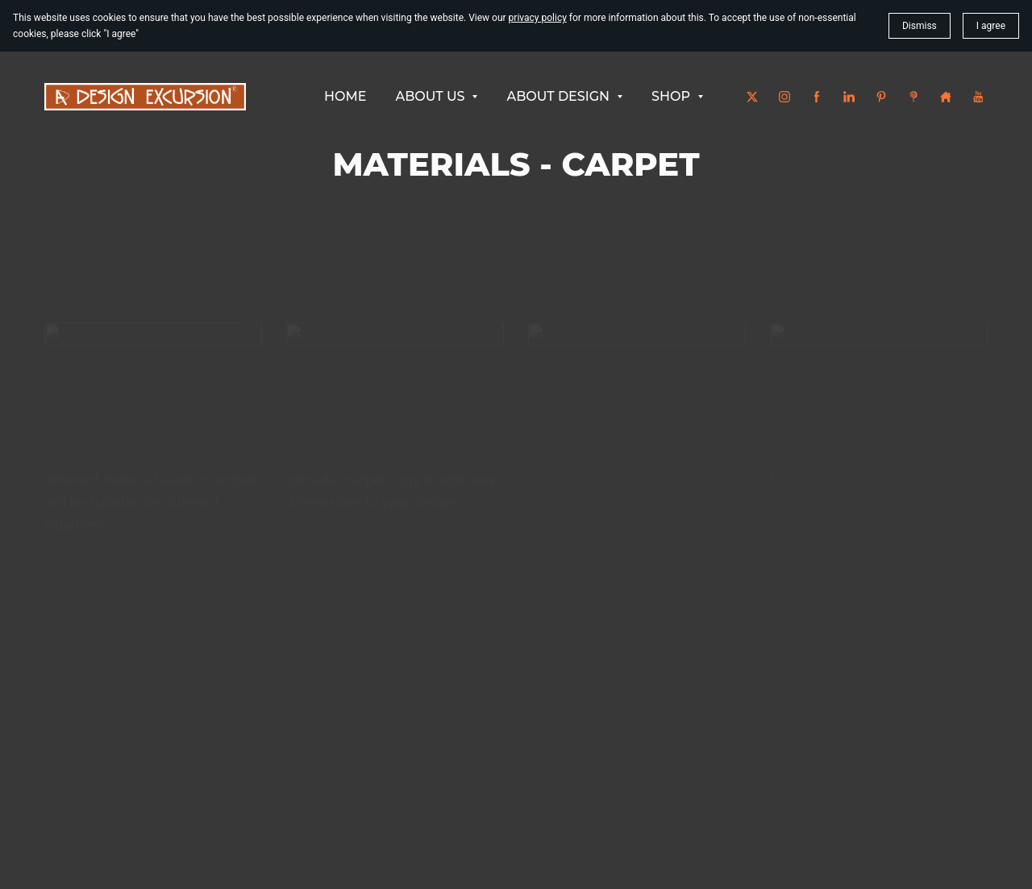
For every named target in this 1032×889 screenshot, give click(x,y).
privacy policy (538, 17)
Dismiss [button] (919, 25)
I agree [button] (990, 25)
